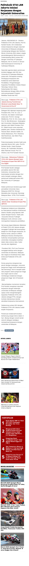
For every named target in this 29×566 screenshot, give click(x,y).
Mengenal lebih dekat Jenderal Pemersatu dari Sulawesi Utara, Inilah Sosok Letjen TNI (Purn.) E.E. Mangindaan (14, 432)
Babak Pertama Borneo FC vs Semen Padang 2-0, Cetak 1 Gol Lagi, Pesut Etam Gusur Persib (14, 457)
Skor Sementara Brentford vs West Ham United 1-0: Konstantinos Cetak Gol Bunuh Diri (12, 382)
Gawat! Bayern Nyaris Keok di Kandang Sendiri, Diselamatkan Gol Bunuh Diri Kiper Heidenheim (12, 358)
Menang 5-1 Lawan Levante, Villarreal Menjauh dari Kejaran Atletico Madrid (11, 406)
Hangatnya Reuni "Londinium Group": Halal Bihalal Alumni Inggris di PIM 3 (14, 440)
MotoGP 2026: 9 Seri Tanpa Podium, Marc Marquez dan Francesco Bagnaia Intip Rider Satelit (13, 506)
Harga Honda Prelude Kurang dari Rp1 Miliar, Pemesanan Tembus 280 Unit (12, 528)
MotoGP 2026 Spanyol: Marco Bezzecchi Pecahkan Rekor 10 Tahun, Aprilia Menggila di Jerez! (13, 484)
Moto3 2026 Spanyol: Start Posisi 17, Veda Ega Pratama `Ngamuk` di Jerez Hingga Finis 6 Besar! (12, 548)
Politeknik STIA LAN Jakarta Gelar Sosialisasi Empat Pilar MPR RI (14, 202)
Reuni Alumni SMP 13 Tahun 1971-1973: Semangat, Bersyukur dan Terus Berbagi (15, 423)
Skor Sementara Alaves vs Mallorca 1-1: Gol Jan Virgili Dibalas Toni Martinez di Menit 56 (14, 448)
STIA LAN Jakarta (9, 330)
